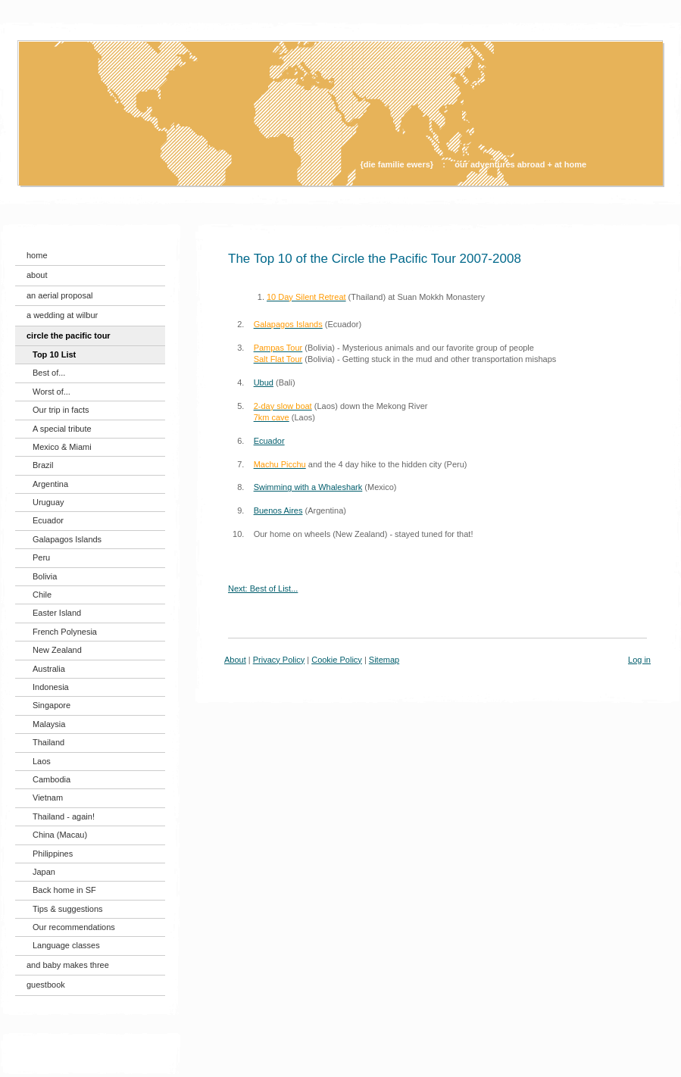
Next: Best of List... (263, 588)
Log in (639, 659)
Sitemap (384, 659)
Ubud (263, 382)
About (235, 659)
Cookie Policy (336, 659)
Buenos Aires (278, 510)
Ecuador (269, 440)
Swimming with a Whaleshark (308, 487)
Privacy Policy (279, 659)
